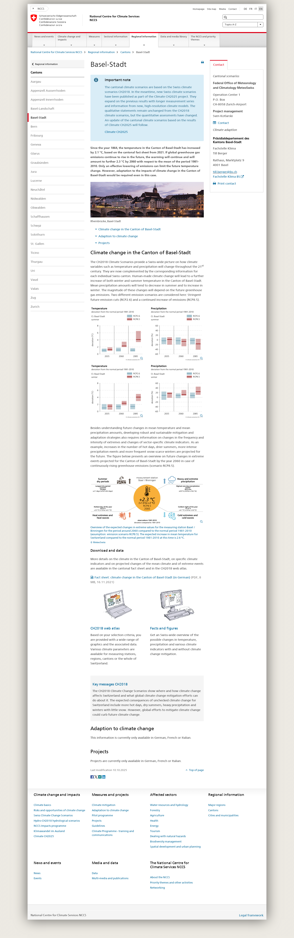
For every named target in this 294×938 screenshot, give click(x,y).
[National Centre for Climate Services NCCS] (89, 20)
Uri (33, 271)
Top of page (196, 770)
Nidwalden (38, 199)
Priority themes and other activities (171, 882)
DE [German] (245, 8)
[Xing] (100, 776)
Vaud (34, 280)
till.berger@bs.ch (225, 172)
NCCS (38, 8)
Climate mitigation (103, 805)
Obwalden (38, 207)
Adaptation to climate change (110, 810)
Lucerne (36, 181)
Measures (94, 36)
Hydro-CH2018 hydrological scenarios (57, 820)
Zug (33, 298)
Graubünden (39, 163)
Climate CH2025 (116, 132)
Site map (211, 9)
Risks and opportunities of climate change (59, 810)
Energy (154, 825)
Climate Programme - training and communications (113, 833)
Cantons (125, 52)
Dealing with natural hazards (168, 836)
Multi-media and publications (110, 878)
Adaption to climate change (118, 236)
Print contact (226, 183)
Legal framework (251, 915)
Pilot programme (102, 815)
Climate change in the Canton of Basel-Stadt (129, 229)
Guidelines (98, 825)
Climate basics (42, 805)
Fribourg (37, 135)
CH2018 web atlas (105, 628)
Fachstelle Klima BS (226, 176)
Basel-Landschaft (42, 108)
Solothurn (38, 234)
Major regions (216, 805)
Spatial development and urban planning (175, 846)
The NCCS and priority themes (203, 38)
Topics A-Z (243, 24)
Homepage (198, 9)
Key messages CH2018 (110, 684)
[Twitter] (96, 776)
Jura (34, 172)
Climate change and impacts (69, 38)
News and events (44, 36)
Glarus (35, 153)
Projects (104, 243)
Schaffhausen (40, 216)
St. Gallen (37, 244)
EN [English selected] (261, 8)
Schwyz (36, 225)
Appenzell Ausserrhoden (48, 90)
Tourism (155, 831)
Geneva (36, 144)
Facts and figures (164, 628)
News (37, 873)
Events (37, 878)
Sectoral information (115, 36)
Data (95, 873)
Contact (232, 9)
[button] (226, 17)
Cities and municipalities (223, 815)
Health (154, 820)
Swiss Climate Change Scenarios (53, 815)
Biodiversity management (166, 841)
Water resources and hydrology (169, 805)
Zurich (35, 307)
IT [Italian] (256, 8)
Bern (34, 126)
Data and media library (173, 36)
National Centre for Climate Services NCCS (56, 52)
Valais (35, 289)
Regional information (144, 38)
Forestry (155, 810)
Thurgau (36, 262)
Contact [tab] (218, 65)
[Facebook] (92, 776)
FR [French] (250, 8)
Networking (157, 887)
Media (222, 9)
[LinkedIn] (103, 776)
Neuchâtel (38, 190)
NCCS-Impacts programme (50, 825)
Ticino (35, 253)
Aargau (36, 82)
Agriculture (157, 815)
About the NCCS (160, 877)
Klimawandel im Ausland (49, 831)
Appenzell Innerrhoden (47, 99)
